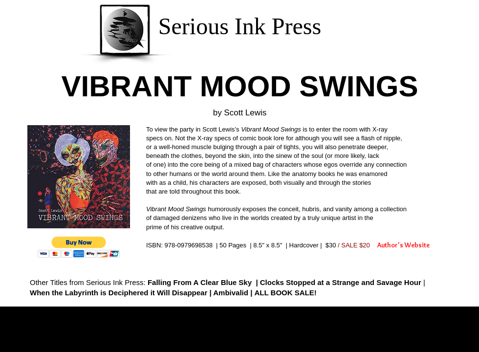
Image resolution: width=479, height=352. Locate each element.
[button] (79, 247)
